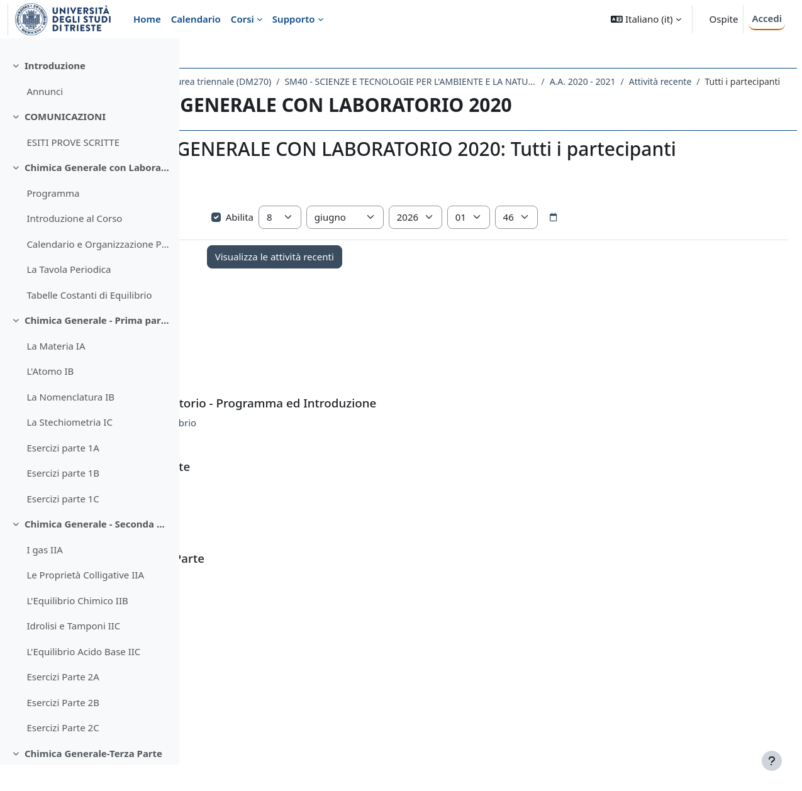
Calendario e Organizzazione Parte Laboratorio (97, 270)
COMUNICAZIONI (65, 142)
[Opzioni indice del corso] (164, 57)
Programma (52, 219)
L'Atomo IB (50, 397)
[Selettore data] (687, 256)
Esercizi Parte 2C (62, 754)
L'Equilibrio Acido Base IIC (83, 678)
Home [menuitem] (147, 19)
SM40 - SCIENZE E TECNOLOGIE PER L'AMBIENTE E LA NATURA (599, 81)
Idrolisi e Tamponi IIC (73, 652)
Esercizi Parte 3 (293, 708)
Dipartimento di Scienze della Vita (273, 81)
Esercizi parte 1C (62, 525)
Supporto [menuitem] (293, 19)
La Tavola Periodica (68, 295)
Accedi (767, 18)
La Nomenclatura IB (70, 423)
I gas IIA (44, 576)
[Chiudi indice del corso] (13, 57)
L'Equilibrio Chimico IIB (77, 627)
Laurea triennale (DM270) (407, 81)
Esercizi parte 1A (62, 474)
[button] (646, 19)
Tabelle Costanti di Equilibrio (89, 321)
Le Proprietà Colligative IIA (85, 601)
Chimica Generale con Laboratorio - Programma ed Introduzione (97, 193)
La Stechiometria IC (69, 448)
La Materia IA (55, 372)
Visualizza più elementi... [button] (258, 236)
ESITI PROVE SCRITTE (73, 168)
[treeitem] (89, 104)
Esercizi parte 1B (62, 499)
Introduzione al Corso (74, 244)
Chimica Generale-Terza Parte (93, 779)
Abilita (367, 256)
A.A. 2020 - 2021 (250, 98)
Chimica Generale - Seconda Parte (97, 550)
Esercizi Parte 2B (62, 728)
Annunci (44, 117)
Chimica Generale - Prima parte (97, 346)
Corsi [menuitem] (242, 19)
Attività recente (327, 98)
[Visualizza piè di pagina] (772, 761)
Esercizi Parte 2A (62, 703)
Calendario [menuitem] (196, 19)
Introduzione (55, 92)
